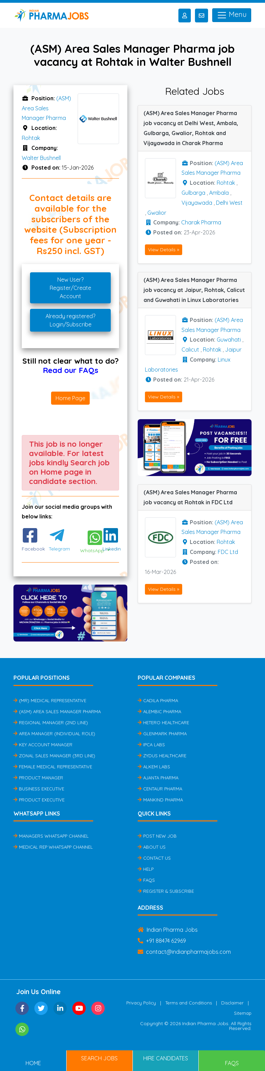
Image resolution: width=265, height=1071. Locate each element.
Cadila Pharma (158, 700)
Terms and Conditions (188, 1003)
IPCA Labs (151, 744)
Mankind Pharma (160, 799)
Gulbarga (193, 192)
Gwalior (156, 212)
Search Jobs (99, 1058)
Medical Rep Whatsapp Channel (53, 847)
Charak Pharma (201, 222)
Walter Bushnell (41, 157)
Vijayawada (196, 202)
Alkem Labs (154, 766)
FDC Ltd (228, 551)
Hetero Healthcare (163, 722)
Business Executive (38, 788)
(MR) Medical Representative (49, 700)
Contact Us (154, 858)
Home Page (70, 398)
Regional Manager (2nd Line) (50, 722)
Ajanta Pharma (158, 777)
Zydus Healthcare (162, 755)
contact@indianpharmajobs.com (184, 951)
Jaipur (233, 349)
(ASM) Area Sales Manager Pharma (46, 108)
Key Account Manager (42, 744)
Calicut (190, 349)
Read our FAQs (70, 370)
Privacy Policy (141, 1003)
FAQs (146, 880)
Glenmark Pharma (162, 733)
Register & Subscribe (166, 891)
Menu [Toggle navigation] (232, 15)
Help (146, 869)
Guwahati (229, 339)
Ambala (219, 192)
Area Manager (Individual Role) (54, 733)
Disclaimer (232, 1003)
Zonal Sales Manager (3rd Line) (54, 755)
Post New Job (157, 836)
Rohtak (31, 137)
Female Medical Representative (52, 766)
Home (33, 1063)
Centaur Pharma (160, 788)
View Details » (163, 249)
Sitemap (243, 1013)
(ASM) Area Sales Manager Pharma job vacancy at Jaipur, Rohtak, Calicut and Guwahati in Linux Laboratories (194, 289)
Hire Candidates (165, 1058)
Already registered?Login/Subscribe (70, 320)
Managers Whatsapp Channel (51, 836)
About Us (152, 847)
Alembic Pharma (159, 711)
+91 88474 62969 (162, 940)
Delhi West (229, 202)
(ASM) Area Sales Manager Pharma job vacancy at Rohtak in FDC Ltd (190, 497)
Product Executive (39, 799)
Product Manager (38, 777)
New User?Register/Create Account (70, 288)
